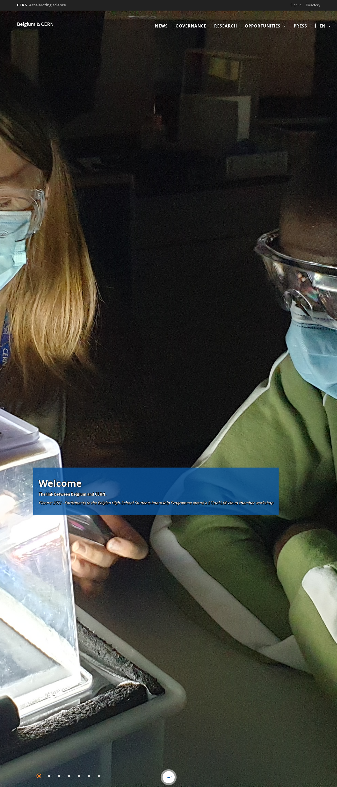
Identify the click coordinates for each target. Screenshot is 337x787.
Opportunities (262, 26)
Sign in (296, 5)
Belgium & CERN (35, 25)
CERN (41, 4)
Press (300, 26)
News (161, 26)
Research (225, 26)
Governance (191, 26)
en (322, 26)
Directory (313, 5)
